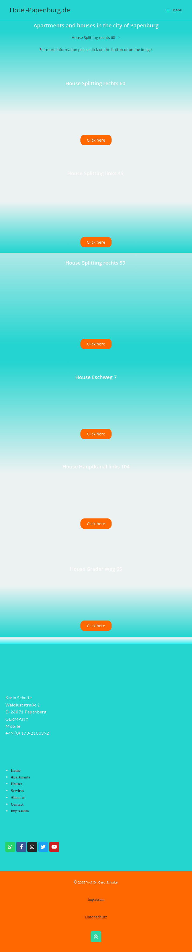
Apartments (20, 777)
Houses (16, 784)
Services (17, 791)
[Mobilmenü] (174, 10)
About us (18, 798)
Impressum (20, 811)
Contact (17, 804)
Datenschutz (96, 916)
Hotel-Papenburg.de (40, 9)
